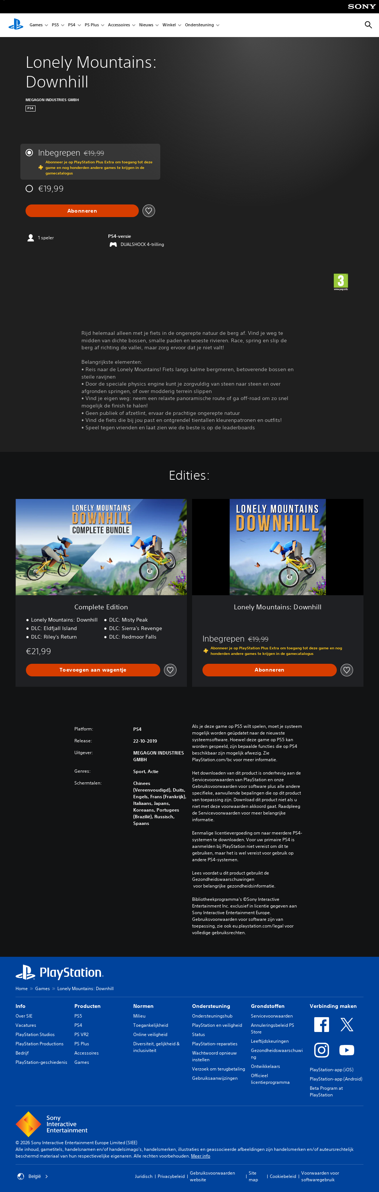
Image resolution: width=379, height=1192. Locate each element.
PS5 (55, 25)
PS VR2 (81, 1034)
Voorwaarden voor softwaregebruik (320, 1176)
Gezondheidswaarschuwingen (223, 879)
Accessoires (119, 25)
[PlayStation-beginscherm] (16, 25)
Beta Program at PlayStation (326, 1091)
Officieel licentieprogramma (270, 1078)
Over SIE (24, 1016)
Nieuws (146, 25)
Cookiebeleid (283, 1176)
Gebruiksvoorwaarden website (212, 1176)
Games (36, 25)
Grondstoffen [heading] (268, 1006)
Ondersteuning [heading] (211, 1006)
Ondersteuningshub (212, 1016)
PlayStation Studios (35, 1034)
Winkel (169, 25)
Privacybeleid (171, 1176)
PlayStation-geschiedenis (41, 1062)
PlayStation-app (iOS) (331, 1069)
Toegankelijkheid (150, 1025)
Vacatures (26, 1025)
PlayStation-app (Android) (336, 1079)
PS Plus (92, 25)
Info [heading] (21, 1006)
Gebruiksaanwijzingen (215, 1078)
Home (22, 988)
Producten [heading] (87, 1006)
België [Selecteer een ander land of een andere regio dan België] (33, 1176)
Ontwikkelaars (265, 1066)
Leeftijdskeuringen (270, 1041)
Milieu (139, 1016)
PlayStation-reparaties (215, 1043)
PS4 (72, 25)
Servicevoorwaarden (272, 1016)
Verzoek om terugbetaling (218, 1069)
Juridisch (143, 1176)
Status (198, 1034)
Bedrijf (22, 1053)
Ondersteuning (199, 25)
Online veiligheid (150, 1034)
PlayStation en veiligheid (217, 1025)
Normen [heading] (143, 1006)
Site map (253, 1176)
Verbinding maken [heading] (333, 1006)
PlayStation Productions (40, 1043)
